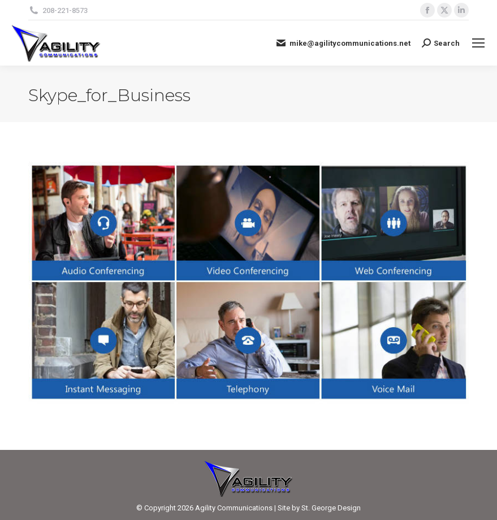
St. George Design (331, 508)
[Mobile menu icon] (478, 43)
